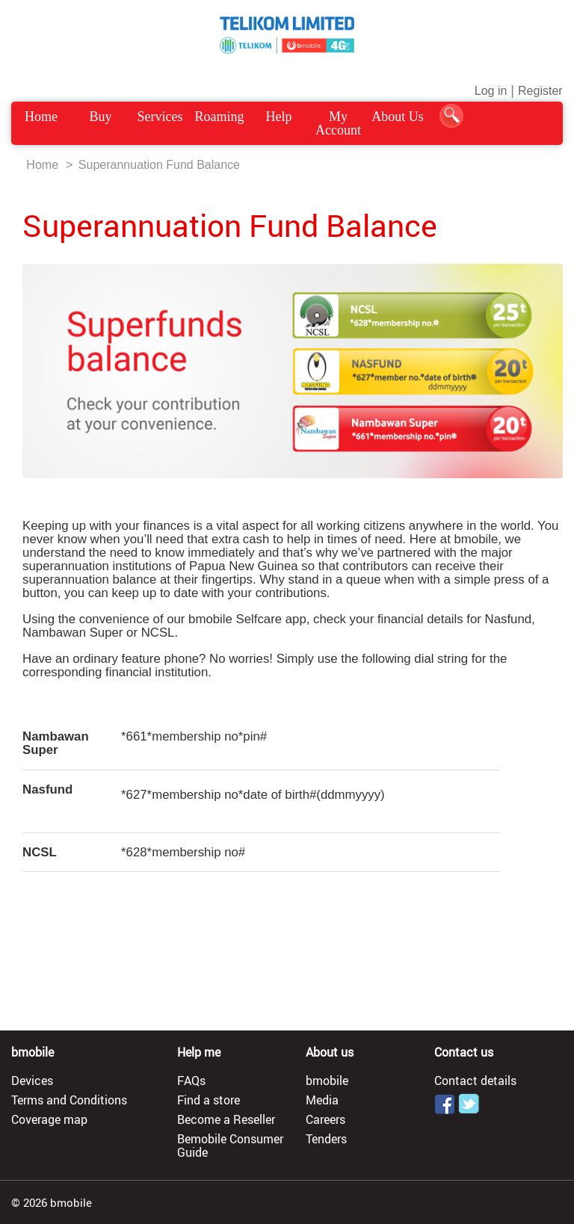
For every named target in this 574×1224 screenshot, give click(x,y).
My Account (338, 123)
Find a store (208, 1100)
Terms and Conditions (69, 1100)
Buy (101, 116)
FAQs (191, 1080)
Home (41, 116)
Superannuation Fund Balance (159, 164)
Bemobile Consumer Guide (230, 1145)
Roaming (219, 116)
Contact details (475, 1080)
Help (278, 116)
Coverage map (49, 1119)
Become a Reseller (226, 1119)
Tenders (326, 1139)
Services (160, 116)
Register (540, 90)
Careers (325, 1119)
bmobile (327, 1080)
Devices (32, 1080)
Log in (491, 90)
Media (322, 1100)
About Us (397, 116)
